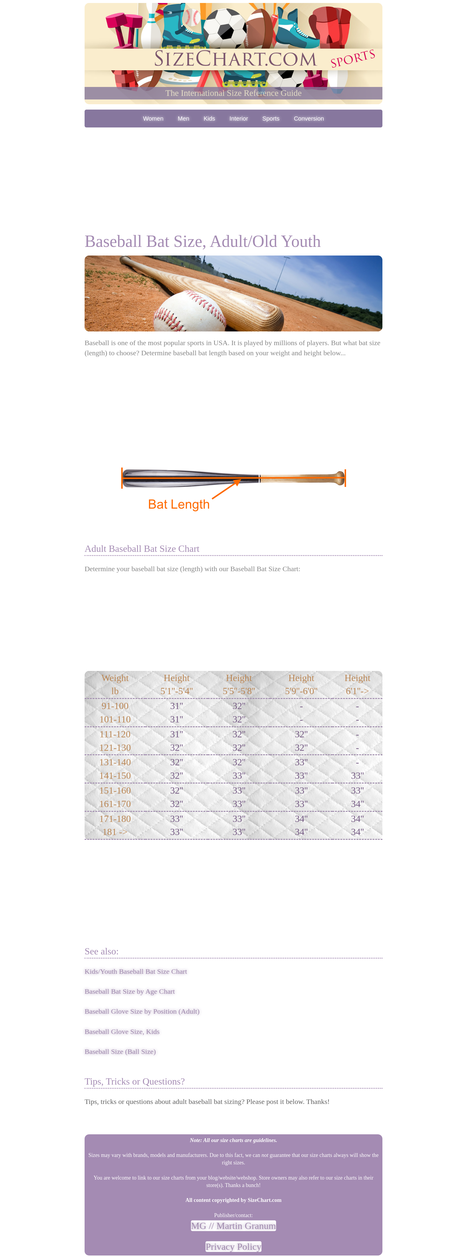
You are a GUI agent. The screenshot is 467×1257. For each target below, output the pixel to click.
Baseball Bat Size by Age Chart (130, 991)
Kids (209, 118)
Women (153, 118)
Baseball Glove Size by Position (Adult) (142, 1011)
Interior (239, 118)
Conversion (309, 118)
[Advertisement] (233, 173)
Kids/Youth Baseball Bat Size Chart (136, 971)
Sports (271, 118)
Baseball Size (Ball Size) (120, 1051)
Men (183, 118)
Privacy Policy (233, 1246)
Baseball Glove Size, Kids (122, 1031)
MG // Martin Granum (233, 1225)
